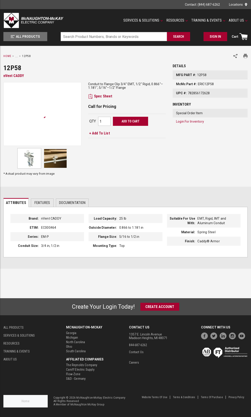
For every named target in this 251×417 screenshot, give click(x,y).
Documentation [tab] (72, 203)
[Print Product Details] (245, 56)
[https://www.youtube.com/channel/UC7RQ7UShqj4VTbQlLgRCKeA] (242, 335)
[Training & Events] (208, 20)
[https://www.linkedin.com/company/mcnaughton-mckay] (224, 335)
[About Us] (238, 20)
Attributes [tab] (16, 203)
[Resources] (177, 20)
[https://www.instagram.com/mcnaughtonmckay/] (233, 335)
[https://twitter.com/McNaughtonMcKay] (214, 335)
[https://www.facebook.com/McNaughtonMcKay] (205, 335)
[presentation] (16, 202)
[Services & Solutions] (143, 20)
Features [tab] (42, 203)
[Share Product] (235, 56)
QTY (92, 121)
